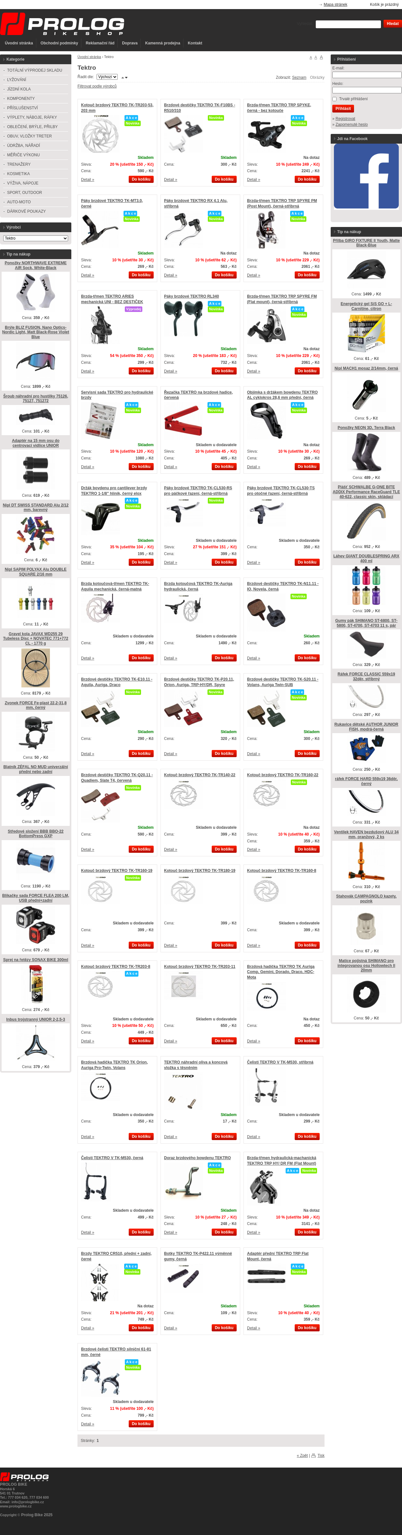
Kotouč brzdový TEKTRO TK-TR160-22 (282, 775)
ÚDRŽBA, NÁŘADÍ (23, 145)
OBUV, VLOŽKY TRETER (29, 136)
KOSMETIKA (18, 174)
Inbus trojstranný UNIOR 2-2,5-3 (35, 1019)
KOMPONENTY (21, 98)
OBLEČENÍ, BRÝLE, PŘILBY (32, 127)
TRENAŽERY (18, 164)
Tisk (321, 1455)
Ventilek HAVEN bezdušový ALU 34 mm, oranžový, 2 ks (366, 834)
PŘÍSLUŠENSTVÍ (22, 108)
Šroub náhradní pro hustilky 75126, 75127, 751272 (35, 398)
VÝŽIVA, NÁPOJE (22, 183)
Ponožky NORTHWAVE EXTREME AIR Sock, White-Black (35, 265)
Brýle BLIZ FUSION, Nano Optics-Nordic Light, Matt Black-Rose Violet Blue (35, 332)
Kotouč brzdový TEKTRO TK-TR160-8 (281, 870)
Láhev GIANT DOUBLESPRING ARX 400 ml (366, 558)
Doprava (129, 43)
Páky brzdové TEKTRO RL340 (191, 296)
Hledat (393, 23)
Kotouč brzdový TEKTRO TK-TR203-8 (115, 966)
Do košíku (141, 179)
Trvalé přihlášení (353, 99)
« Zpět (302, 1455)
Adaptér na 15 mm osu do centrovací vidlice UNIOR (36, 443)
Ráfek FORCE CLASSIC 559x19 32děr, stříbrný (366, 676)
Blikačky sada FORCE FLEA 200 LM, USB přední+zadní (35, 898)
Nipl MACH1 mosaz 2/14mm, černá (366, 368)
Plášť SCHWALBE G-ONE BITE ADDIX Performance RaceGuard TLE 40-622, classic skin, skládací (366, 492)
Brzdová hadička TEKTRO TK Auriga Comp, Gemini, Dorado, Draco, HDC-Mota (280, 972)
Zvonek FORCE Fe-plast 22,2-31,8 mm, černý (36, 705)
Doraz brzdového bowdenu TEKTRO (197, 1158)
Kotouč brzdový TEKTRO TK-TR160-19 (116, 870)
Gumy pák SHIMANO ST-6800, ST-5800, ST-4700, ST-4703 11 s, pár (366, 623)
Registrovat (345, 118)
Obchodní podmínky (59, 43)
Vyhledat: (305, 23)
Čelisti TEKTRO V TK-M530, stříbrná (280, 1062)
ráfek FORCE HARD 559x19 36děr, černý (366, 781)
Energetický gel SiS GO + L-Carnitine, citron (366, 306)
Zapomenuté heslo (352, 124)
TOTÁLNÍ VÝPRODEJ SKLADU (34, 70)
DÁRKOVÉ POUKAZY (26, 211)
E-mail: (338, 68)
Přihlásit (343, 108)
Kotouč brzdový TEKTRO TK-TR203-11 (199, 966)
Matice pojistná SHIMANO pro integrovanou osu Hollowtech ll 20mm (366, 965)
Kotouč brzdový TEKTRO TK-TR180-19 (199, 870)
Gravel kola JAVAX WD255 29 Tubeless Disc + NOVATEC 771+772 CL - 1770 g (35, 639)
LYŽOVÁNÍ (16, 79)
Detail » (87, 179)
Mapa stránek (336, 4)
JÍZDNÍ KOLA (19, 89)
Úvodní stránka (19, 43)
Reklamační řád (100, 43)
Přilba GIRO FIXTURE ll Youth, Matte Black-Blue (366, 243)
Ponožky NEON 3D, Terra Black (366, 427)
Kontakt (195, 43)
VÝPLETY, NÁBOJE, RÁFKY (32, 117)
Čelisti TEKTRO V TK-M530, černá (112, 1158)
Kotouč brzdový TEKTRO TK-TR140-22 (199, 775)
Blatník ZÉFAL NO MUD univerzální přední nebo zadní (35, 769)
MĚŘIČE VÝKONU (23, 155)
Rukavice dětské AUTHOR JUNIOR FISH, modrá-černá (366, 727)
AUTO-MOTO (19, 202)
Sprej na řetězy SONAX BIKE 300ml (35, 960)
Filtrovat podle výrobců (97, 86)
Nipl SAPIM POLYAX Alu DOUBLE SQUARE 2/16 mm (36, 572)
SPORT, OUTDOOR (24, 192)
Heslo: (337, 83)
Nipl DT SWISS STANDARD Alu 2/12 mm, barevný (36, 507)
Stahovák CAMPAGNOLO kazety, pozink (366, 898)
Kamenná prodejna (162, 43)
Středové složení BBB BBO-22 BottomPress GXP (36, 834)
